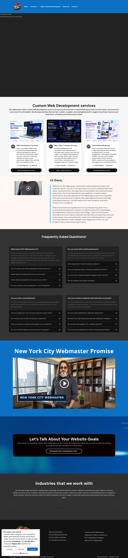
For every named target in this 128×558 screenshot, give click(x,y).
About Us (66, 6)
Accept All (32, 549)
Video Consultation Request (50, 6)
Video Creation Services (64, 170)
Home (26, 6)
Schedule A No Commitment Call (63, 451)
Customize (9, 549)
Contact (74, 6)
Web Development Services (27, 145)
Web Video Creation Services (65, 145)
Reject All (21, 549)
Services (33, 6)
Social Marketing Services (102, 170)
